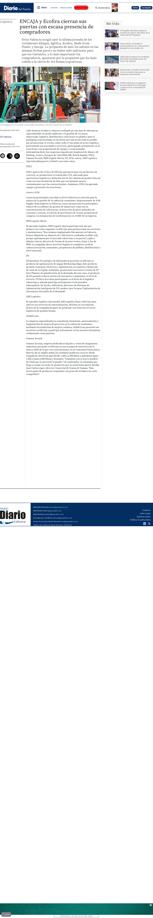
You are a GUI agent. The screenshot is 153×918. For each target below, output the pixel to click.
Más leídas (112, 23)
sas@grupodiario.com (70, 522)
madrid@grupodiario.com (54, 514)
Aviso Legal (145, 513)
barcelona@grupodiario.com (57, 507)
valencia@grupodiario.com (62, 518)
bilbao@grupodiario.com (52, 511)
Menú (44, 7)
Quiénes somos (143, 516)
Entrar (135, 8)
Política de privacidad (140, 520)
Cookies (6, 914)
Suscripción (146, 8)
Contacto (146, 510)
